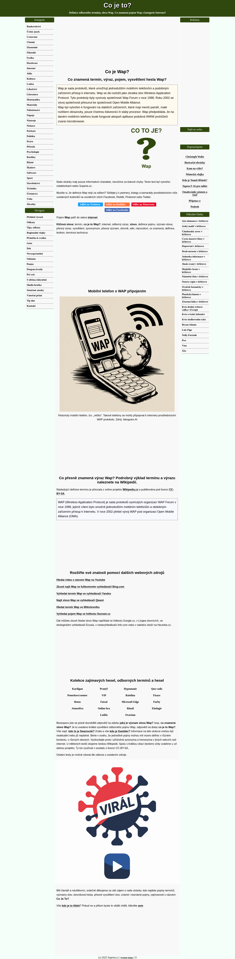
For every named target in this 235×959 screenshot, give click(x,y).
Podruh (195, 206)
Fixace (156, 695)
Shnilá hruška (34, 285)
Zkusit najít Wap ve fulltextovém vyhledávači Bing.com (90, 586)
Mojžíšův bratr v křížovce (191, 270)
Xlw (184, 350)
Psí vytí (31, 274)
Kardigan (77, 688)
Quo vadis (156, 688)
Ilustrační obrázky (194, 162)
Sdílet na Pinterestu (144, 204)
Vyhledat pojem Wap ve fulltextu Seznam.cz (83, 613)
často (29, 243)
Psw (184, 340)
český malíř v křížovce (194, 226)
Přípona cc (195, 200)
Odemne (31, 258)
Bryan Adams (189, 324)
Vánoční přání (34, 295)
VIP (104, 695)
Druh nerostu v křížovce (195, 251)
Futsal (103, 701)
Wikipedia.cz (130, 489)
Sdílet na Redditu (117, 204)
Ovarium (130, 715)
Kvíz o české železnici (193, 314)
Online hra (104, 708)
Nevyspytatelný (35, 253)
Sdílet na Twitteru (90, 204)
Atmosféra (77, 708)
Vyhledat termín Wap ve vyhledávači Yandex (83, 593)
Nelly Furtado (189, 335)
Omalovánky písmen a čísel (194, 193)
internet (92, 217)
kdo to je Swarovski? (81, 731)
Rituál (130, 708)
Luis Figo (187, 329)
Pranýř (104, 688)
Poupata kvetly (35, 269)
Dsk (29, 248)
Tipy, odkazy (33, 227)
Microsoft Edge (130, 701)
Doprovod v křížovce (193, 246)
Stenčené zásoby (35, 290)
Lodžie (104, 715)
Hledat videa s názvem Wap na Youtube (80, 579)
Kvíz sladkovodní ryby (194, 319)
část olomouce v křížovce (195, 220)
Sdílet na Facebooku (117, 210)
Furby (156, 701)
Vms (184, 345)
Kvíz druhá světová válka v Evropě (192, 308)
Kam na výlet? (195, 168)
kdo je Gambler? (120, 731)
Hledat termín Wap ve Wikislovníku (78, 607)
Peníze (30, 264)
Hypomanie (130, 688)
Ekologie (157, 708)
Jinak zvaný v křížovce (194, 263)
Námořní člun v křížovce (195, 276)
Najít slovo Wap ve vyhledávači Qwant (80, 600)
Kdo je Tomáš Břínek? (194, 180)
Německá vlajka (195, 174)
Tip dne (31, 300)
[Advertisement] (117, 43)
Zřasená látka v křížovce (195, 301)
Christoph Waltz (195, 156)
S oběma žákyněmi (37, 279)
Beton (77, 701)
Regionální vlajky (36, 232)
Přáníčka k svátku (36, 237)
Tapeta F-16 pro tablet (194, 186)
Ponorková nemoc (77, 695)
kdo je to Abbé (71, 905)
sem (140, 905)
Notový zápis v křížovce (194, 281)
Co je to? (117, 5)
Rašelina (130, 695)
